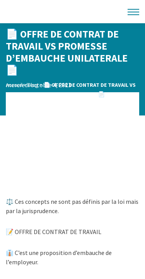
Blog (33, 84)
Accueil (14, 84)
